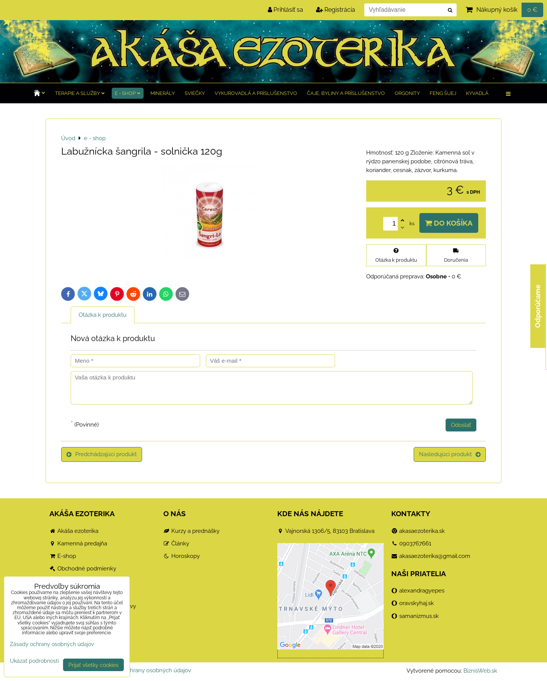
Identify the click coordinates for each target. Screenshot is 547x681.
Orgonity (407, 93)
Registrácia (335, 9)
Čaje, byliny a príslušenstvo (346, 93)
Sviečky (195, 93)
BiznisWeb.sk (480, 670)
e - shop (128, 93)
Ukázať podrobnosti (34, 661)
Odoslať (461, 425)
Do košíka (449, 223)
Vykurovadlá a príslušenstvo (256, 93)
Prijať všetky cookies (93, 665)
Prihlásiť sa (285, 9)
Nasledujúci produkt (450, 454)
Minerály (162, 93)
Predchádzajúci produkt (101, 454)
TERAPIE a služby (80, 93)
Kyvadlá (477, 93)
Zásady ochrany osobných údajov (147, 670)
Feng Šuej (443, 93)
